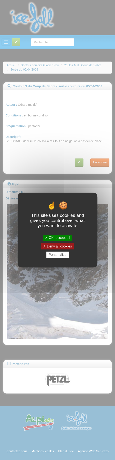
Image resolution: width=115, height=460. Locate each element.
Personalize (57, 254)
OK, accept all (57, 238)
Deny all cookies (57, 246)
